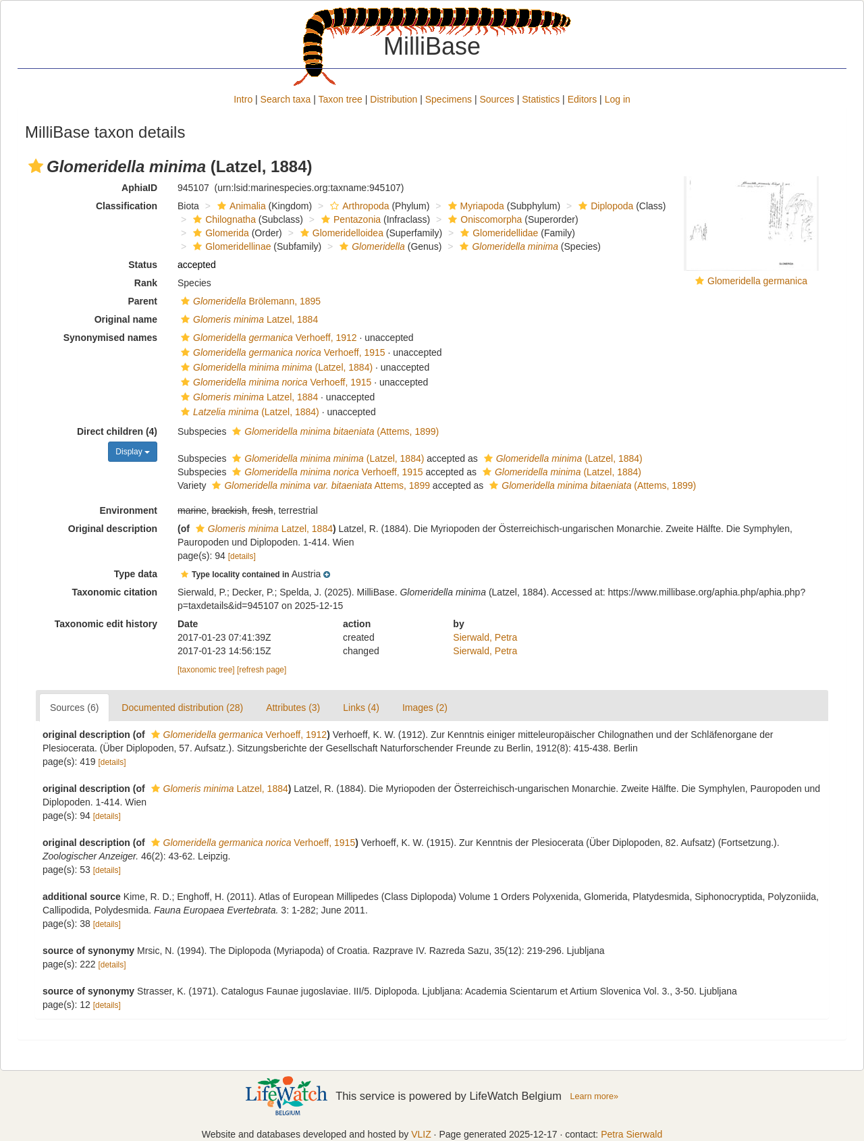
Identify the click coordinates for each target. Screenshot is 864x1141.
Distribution (393, 99)
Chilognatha (223, 219)
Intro (243, 99)
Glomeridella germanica (757, 280)
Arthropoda (358, 206)
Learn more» (594, 1096)
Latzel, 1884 (248, 319)
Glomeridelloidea (340, 233)
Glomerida (219, 233)
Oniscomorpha (483, 219)
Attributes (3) (293, 707)
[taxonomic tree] (206, 669)
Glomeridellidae (497, 233)
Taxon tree (340, 99)
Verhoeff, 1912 (267, 337)
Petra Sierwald (631, 1134)
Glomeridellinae (230, 246)
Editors (582, 99)
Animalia (240, 206)
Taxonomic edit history (106, 623)
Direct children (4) (117, 431)
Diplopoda (604, 206)
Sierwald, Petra (485, 637)
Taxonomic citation (114, 592)
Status (142, 264)
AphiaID (139, 187)
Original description (112, 528)
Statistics (541, 99)
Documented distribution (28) (182, 707)
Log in (617, 99)
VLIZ (421, 1134)
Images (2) (425, 707)
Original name (125, 319)
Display (132, 451)
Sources (496, 99)
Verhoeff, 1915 (281, 352)
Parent (142, 301)
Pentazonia (349, 219)
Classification (126, 206)
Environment (128, 510)
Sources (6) (74, 707)
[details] (242, 556)
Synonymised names (110, 337)
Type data (135, 573)
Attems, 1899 (319, 485)
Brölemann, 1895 (249, 301)
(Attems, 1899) (334, 431)
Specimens (448, 99)
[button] (36, 166)
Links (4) (361, 707)
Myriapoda (474, 206)
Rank (145, 282)
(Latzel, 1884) (275, 367)
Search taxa (286, 99)
